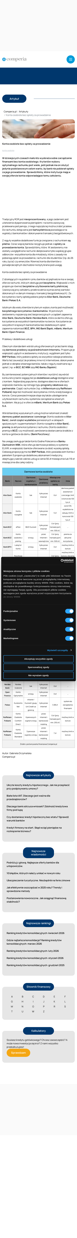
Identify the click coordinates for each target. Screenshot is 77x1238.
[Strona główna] (14, 59)
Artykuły (23, 111)
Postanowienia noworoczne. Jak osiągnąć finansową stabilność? (36, 900)
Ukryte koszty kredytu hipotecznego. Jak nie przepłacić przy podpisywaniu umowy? (38, 786)
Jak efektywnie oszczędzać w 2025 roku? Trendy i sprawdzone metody (34, 889)
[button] (71, 59)
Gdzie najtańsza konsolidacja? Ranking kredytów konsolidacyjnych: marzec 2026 (34, 942)
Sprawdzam (18, 1052)
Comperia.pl (10, 111)
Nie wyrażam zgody (38, 675)
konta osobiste (8, 150)
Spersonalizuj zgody (38, 667)
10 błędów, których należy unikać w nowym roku (33, 873)
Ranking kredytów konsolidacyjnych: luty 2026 (33, 950)
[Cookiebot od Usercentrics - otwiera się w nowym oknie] (61, 561)
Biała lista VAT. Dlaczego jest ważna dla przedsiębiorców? (28, 797)
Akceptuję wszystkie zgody (38, 659)
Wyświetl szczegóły (57, 650)
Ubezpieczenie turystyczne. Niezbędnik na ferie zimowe (38, 880)
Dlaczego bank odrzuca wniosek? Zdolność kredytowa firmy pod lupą (37, 808)
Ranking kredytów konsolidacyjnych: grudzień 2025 (35, 965)
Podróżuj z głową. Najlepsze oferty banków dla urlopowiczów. (33, 864)
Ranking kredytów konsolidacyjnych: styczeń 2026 (35, 958)
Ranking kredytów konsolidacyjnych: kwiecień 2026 (35, 933)
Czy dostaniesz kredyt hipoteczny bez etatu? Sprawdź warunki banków (38, 818)
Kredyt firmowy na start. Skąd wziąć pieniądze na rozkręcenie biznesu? (34, 829)
